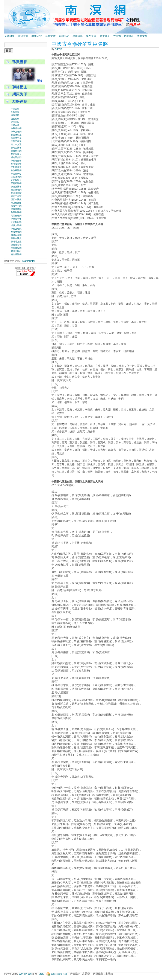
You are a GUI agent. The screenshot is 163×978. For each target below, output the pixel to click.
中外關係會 (16, 167)
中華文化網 (16, 131)
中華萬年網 (16, 128)
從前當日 (15, 122)
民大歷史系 (16, 138)
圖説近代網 (16, 235)
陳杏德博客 (16, 209)
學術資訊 (77, 36)
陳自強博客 (16, 186)
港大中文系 (16, 144)
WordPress (25, 973)
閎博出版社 (16, 251)
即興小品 (64, 36)
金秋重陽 (15, 112)
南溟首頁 (23, 36)
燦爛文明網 (16, 225)
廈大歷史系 (16, 135)
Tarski (40, 973)
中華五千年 (16, 219)
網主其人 (105, 36)
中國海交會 (16, 160)
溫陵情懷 (15, 115)
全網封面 (9, 36)
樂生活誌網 (16, 254)
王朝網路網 (16, 183)
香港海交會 (16, 164)
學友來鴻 (91, 36)
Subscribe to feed (59, 974)
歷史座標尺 (16, 154)
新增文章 (50, 36)
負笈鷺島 (15, 118)
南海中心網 (16, 206)
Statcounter (28, 260)
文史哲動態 (16, 222)
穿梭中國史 (16, 238)
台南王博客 (16, 147)
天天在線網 (16, 215)
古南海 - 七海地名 (123, 36)
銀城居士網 (16, 151)
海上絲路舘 (16, 202)
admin (58, 48)
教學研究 (37, 36)
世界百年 (15, 125)
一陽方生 (15, 109)
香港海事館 (16, 193)
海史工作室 (16, 196)
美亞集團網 (16, 212)
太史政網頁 (16, 180)
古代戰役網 (16, 248)
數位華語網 (16, 170)
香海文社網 (16, 232)
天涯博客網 (16, 190)
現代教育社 (16, 245)
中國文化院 (16, 228)
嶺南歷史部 (16, 157)
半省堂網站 (16, 173)
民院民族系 (16, 141)
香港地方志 (16, 241)
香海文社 (142, 36)
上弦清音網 (16, 177)
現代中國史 (16, 199)
